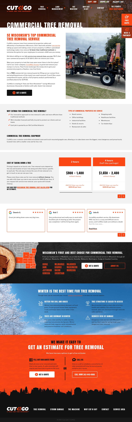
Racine (57, 270)
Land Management (57, 8)
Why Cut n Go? (86, 8)
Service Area (119, 409)
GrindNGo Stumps (32, 64)
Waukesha (71, 270)
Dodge (45, 264)
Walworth (71, 264)
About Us (115, 266)
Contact (100, 8)
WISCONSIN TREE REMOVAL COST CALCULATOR (33, 187)
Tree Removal (42, 8)
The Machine (74, 8)
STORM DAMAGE (57, 409)
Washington (72, 267)
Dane (45, 267)
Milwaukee (59, 264)
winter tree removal (75, 295)
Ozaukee (58, 267)
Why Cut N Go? (90, 409)
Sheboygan (59, 273)
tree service (56, 45)
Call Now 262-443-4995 (85, 374)
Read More (93, 229)
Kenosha (46, 273)
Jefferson (47, 270)
